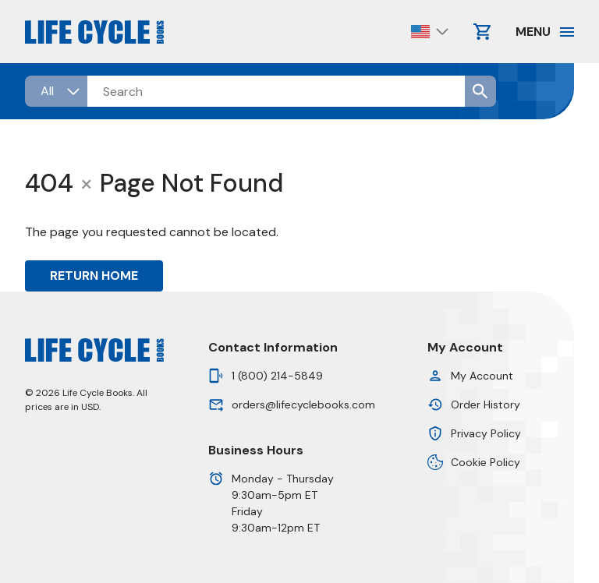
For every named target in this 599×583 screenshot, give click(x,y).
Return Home (94, 275)
